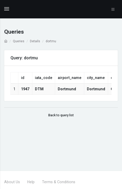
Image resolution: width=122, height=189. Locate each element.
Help (31, 182)
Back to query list (61, 115)
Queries (18, 41)
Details (35, 41)
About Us (12, 182)
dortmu (51, 41)
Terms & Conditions (58, 182)
